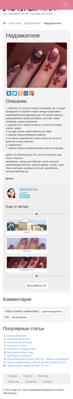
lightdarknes (32, 23)
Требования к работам (19, 355)
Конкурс (47, 381)
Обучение (13, 381)
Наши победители (16, 335)
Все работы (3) (36, 285)
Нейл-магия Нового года (20, 352)
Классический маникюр (19, 342)
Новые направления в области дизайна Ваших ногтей (36, 362)
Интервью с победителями (21, 349)
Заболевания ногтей (18, 339)
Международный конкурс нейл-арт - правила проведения (38, 359)
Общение (30, 381)
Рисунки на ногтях (16, 345)
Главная (12, 376)
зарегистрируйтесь (52, 311)
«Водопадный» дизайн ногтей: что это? (28, 365)
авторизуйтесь (19, 317)
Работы (27, 376)
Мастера (15, 23)
